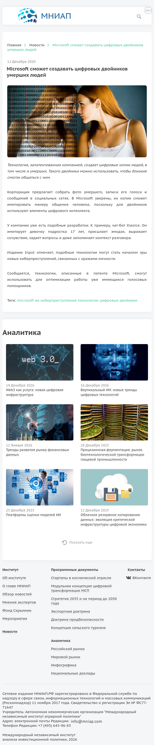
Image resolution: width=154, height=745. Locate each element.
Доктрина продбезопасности (77, 619)
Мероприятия (14, 618)
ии (37, 300)
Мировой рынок (65, 657)
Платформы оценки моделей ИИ (33, 515)
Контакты (136, 569)
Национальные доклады (73, 673)
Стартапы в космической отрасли (81, 577)
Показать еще (81, 542)
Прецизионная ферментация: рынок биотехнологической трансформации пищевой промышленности (112, 455)
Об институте (14, 577)
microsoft (25, 300)
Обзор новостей (17, 594)
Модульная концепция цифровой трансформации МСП (81, 588)
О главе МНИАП (16, 586)
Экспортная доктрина (70, 611)
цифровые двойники (118, 300)
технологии (88, 300)
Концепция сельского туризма (78, 627)
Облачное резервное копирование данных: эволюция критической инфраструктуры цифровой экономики (114, 520)
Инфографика (63, 665)
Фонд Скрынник (16, 610)
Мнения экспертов (19, 602)
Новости (9, 631)
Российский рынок (68, 648)
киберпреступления (58, 300)
